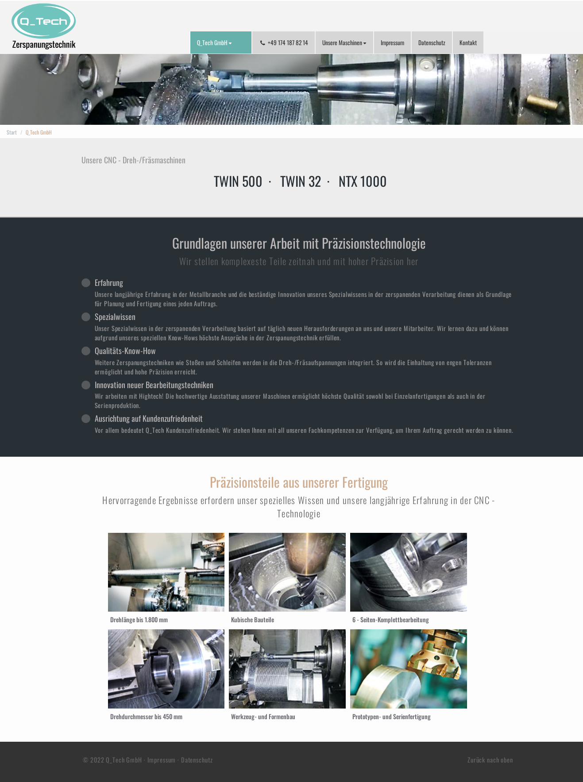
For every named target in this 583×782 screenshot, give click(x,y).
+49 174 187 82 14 (283, 42)
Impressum (392, 42)
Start (12, 132)
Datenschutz (431, 42)
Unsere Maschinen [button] (344, 42)
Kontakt (468, 42)
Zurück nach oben (492, 759)
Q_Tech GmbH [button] (214, 42)
